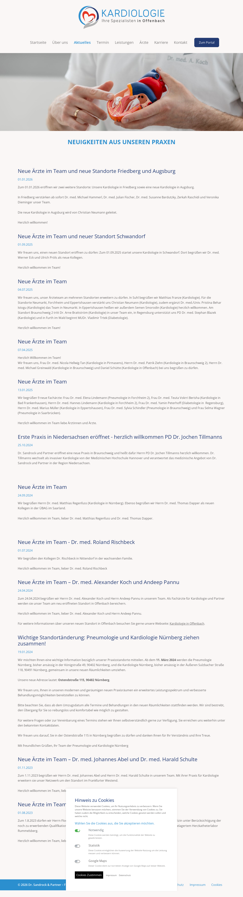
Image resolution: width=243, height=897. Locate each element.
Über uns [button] (60, 40)
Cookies (216, 882)
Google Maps (98, 861)
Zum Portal (206, 40)
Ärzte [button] (143, 40)
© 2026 (48, 882)
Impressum (197, 882)
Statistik (94, 845)
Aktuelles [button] (82, 40)
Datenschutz (125, 875)
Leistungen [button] (124, 40)
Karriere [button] (161, 40)
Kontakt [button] (180, 40)
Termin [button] (103, 40)
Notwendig (96, 830)
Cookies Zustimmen (89, 875)
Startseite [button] (38, 40)
